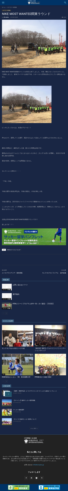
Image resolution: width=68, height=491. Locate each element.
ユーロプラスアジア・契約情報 (12, 273)
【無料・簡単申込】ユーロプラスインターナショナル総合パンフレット (35, 391)
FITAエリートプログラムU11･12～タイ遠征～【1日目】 (33, 304)
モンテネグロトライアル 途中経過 (54, 273)
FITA (4, 374)
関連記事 (6, 280)
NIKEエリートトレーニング (13, 249)
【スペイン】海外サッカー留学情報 (24, 400)
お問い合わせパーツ (20, 285)
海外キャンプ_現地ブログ (40, 345)
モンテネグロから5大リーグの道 (13, 348)
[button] (3, 2)
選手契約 (16, 294)
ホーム (3, 7)
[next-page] (6, 313)
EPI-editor (6, 17)
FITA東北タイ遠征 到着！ (43, 377)
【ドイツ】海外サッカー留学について (24, 419)
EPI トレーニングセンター (41, 374)
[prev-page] (3, 313)
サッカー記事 (5, 345)
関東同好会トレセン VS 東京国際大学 (16, 377)
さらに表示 (34, 428)
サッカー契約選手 (18, 410)
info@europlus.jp (38, 465)
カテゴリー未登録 (12, 7)
